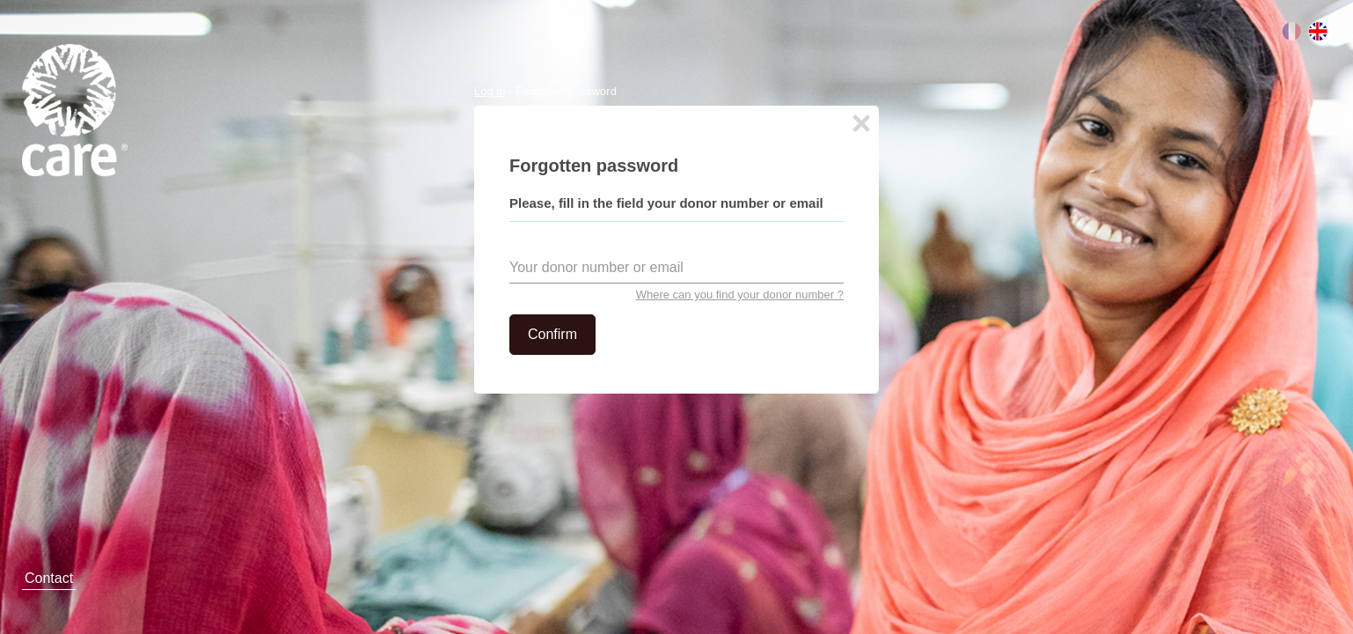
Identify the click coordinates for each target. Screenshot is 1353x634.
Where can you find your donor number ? (740, 294)
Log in (489, 91)
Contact (49, 578)
